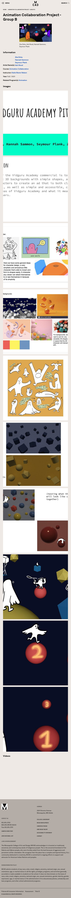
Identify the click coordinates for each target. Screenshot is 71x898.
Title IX (37, 891)
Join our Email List (7, 836)
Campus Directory (7, 831)
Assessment (29, 891)
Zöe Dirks (18, 57)
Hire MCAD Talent (42, 829)
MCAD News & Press (43, 822)
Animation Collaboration (19, 69)
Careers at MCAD (42, 826)
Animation (23, 80)
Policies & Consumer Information (12, 891)
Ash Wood (19, 65)
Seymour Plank (21, 63)
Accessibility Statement (44, 832)
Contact (39, 836)
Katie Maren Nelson (19, 73)
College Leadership (43, 819)
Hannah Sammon (22, 60)
